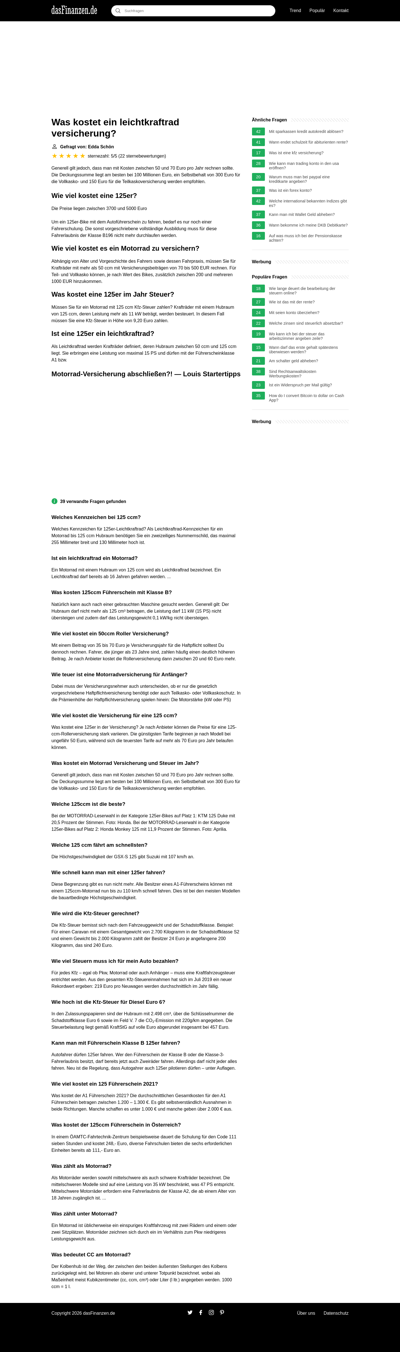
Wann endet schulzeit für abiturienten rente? (308, 142)
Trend (295, 10)
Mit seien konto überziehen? (294, 312)
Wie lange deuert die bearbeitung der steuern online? (302, 290)
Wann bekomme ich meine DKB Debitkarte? (308, 225)
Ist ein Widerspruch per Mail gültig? (300, 385)
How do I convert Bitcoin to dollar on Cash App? (306, 397)
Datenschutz (336, 1313)
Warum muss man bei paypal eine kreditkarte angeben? (299, 179)
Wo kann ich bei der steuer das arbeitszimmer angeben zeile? (297, 336)
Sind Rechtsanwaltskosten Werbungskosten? (292, 373)
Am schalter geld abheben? (293, 361)
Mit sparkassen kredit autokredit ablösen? (306, 131)
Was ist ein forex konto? (290, 190)
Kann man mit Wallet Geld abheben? (302, 214)
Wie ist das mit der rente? (292, 302)
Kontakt (340, 10)
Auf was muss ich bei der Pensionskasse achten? (305, 238)
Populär (317, 10)
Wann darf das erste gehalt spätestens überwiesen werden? (303, 349)
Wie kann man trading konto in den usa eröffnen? (304, 165)
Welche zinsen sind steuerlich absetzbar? (306, 323)
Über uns (306, 1313)
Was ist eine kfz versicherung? (296, 153)
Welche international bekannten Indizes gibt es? (308, 203)
